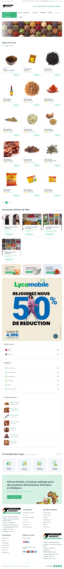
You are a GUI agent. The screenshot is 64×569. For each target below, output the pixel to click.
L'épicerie (35, 12)
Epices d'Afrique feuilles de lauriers (28, 130)
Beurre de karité (5, 547)
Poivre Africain (46, 527)
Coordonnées (26, 519)
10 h (56, 1)
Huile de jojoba (5, 542)
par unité (52, 71)
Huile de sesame (5, 552)
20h (60, 1)
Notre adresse (10, 1)
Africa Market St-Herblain (28, 512)
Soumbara (45, 517)
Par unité (11, 102)
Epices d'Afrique (6, 67)
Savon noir (4, 540)
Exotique (57, 12)
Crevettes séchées (47, 512)
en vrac (51, 162)
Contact (21, 17)
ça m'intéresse (9, 234)
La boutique (4, 1)
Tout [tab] (3, 45)
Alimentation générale (9, 469)
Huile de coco (5, 550)
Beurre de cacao (5, 538)
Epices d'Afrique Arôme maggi (7, 99)
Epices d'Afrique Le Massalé (28, 69)
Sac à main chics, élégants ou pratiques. (31, 227)
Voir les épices (50, 272)
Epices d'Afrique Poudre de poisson (8, 130)
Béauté (8, 385)
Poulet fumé (13, 428)
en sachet (11, 71)
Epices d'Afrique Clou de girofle (28, 160)
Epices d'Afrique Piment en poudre (48, 99)
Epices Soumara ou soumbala (9, 69)
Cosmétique (43, 12)
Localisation (25, 515)
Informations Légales (27, 527)
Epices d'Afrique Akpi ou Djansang (28, 99)
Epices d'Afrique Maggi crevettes (48, 190)
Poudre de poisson (47, 519)
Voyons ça (29, 272)
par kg (51, 132)
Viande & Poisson (10, 376)
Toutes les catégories (9, 15)
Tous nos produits (57, 210)
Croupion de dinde (14, 421)
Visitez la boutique (14, 497)
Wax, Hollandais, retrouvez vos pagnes (52, 227)
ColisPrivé (7, 354)
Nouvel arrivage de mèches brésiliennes (11, 227)
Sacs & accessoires (40, 469)
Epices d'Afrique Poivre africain (48, 69)
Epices (25, 67)
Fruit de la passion (47, 515)
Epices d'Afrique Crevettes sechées (8, 160)
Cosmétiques (9, 381)
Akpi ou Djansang (47, 522)
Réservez (16, 74)
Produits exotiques (10, 372)
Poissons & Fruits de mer (55, 469)
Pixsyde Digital (26, 566)
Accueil (20, 12)
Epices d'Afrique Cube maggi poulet (28, 190)
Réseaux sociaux (26, 522)
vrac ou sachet (32, 132)
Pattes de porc (14, 408)
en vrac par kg (12, 162)
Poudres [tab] (7, 45)
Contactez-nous (26, 524)
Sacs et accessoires (10, 389)
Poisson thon (13, 441)
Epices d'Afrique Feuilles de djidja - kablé (50, 160)
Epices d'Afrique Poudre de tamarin (49, 130)
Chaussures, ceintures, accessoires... (10, 252)
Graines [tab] (11, 45)
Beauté (50, 12)
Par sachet (11, 192)
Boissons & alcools (24, 469)
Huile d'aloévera (5, 545)
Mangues (45, 524)
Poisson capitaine (14, 415)
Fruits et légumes (10, 272)
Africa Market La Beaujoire (28, 517)
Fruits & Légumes (10, 368)
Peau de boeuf (14, 402)
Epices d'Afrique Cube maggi (7, 190)
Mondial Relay (8, 350)
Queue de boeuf (14, 434)
